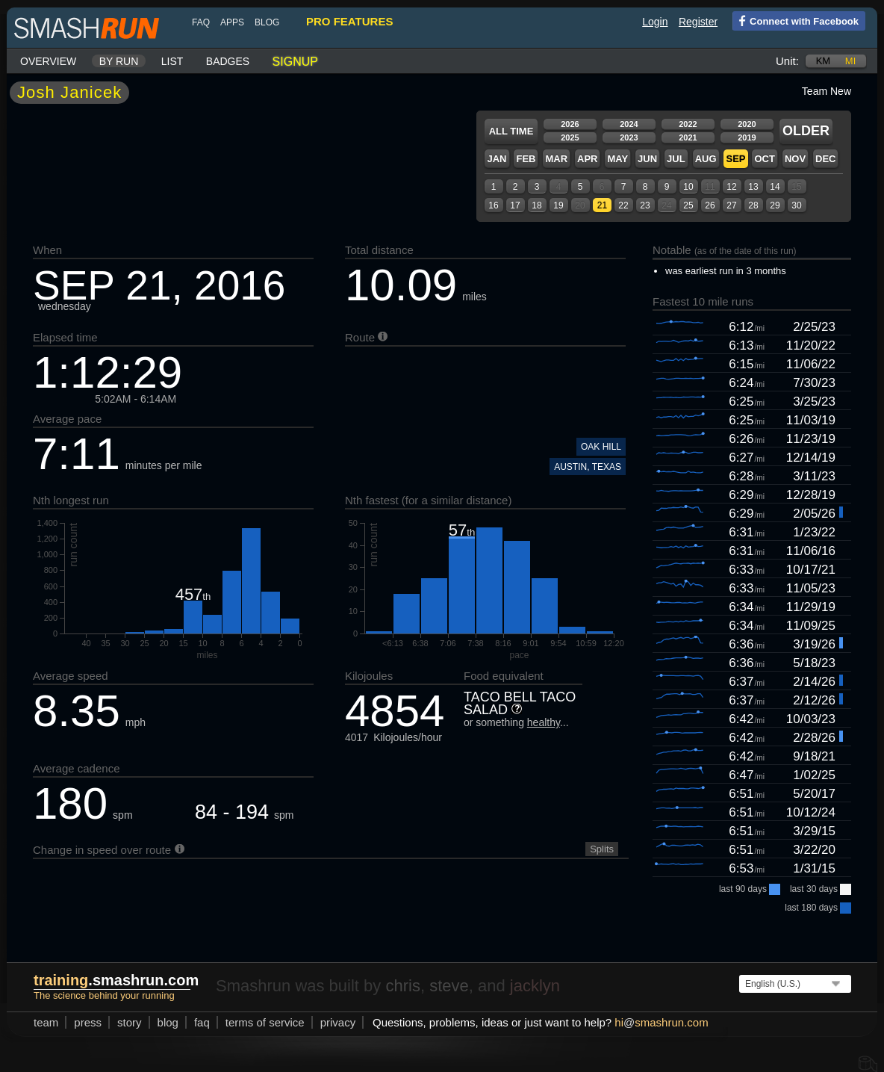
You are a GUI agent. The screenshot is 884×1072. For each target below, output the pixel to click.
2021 (688, 137)
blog (267, 22)
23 (645, 205)
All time (511, 131)
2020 (747, 124)
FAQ (201, 22)
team (46, 1022)
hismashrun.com (661, 1022)
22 (623, 205)
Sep (735, 158)
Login (654, 22)
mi (850, 60)
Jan (496, 158)
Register (698, 22)
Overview (48, 61)
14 (774, 187)
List (172, 61)
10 (688, 187)
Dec (825, 158)
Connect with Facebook (795, 20)
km (823, 60)
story (129, 1022)
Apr (587, 158)
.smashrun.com (116, 980)
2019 (747, 137)
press (88, 1022)
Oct (764, 158)
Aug (706, 158)
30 (796, 205)
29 (774, 205)
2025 (570, 137)
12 (731, 187)
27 (731, 205)
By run (119, 61)
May (617, 158)
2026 (570, 124)
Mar (556, 158)
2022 (688, 124)
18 (536, 205)
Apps (232, 22)
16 (493, 205)
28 (753, 205)
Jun (647, 158)
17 (515, 205)
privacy (338, 1022)
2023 (629, 137)
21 (602, 205)
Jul (676, 158)
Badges (227, 61)
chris (402, 985)
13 (753, 187)
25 (688, 205)
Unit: (787, 61)
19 (558, 205)
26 (710, 205)
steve (449, 985)
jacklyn (535, 985)
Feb (525, 158)
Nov (795, 158)
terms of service (265, 1022)
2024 (629, 124)
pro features (349, 21)
